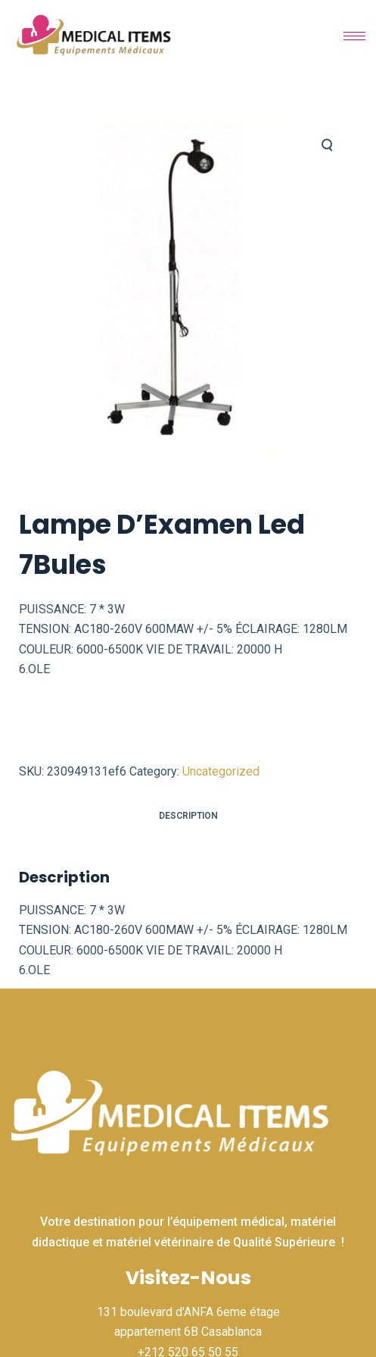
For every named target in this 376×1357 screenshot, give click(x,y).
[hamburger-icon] (354, 36)
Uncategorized (220, 771)
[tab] (188, 816)
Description (188, 815)
